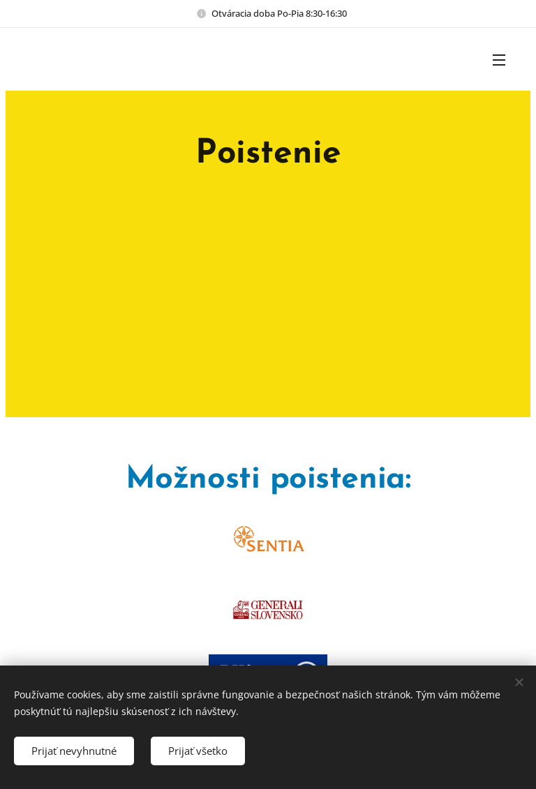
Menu (499, 60)
